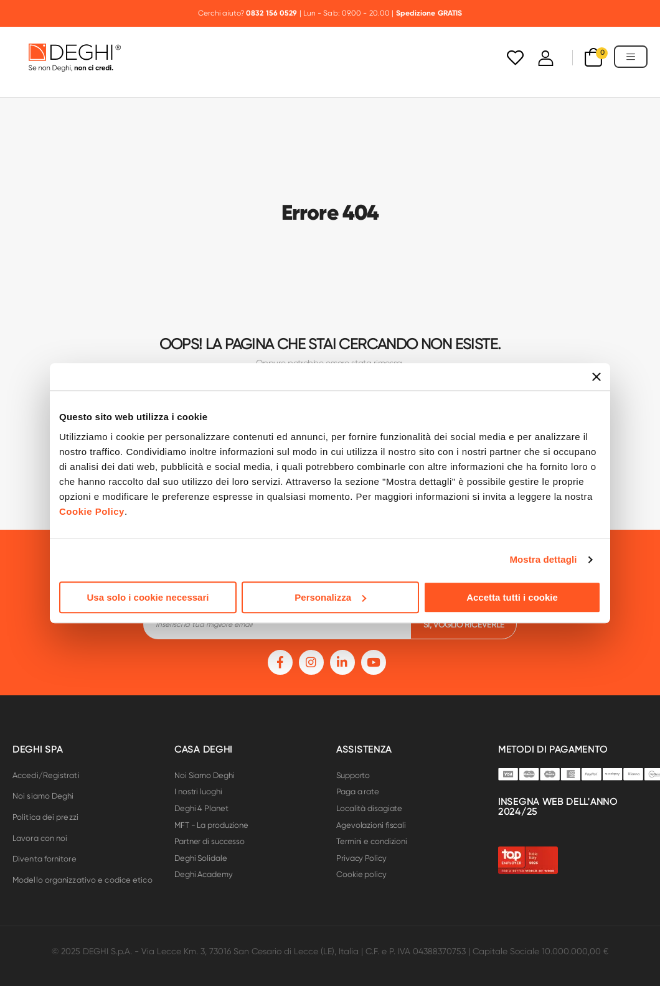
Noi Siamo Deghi (204, 775)
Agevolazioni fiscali (371, 825)
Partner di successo (209, 841)
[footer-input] (276, 624)
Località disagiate (369, 808)
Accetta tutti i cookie (512, 597)
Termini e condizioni (371, 841)
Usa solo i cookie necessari (148, 597)
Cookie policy (361, 874)
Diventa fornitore (44, 858)
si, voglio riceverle (463, 624)
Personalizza (330, 597)
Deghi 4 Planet (201, 808)
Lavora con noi (39, 838)
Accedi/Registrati (46, 775)
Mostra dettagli (543, 559)
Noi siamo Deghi (43, 796)
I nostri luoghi (198, 791)
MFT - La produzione (211, 825)
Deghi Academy (203, 874)
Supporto (353, 775)
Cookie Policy (92, 511)
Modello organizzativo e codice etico (82, 880)
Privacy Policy (361, 858)
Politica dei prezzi (45, 817)
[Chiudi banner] (596, 376)
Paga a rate (357, 791)
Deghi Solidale (200, 858)
